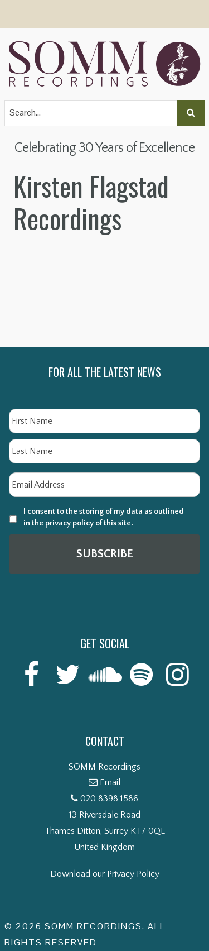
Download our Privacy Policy (104, 874)
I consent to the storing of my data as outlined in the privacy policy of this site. (103, 517)
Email (110, 782)
